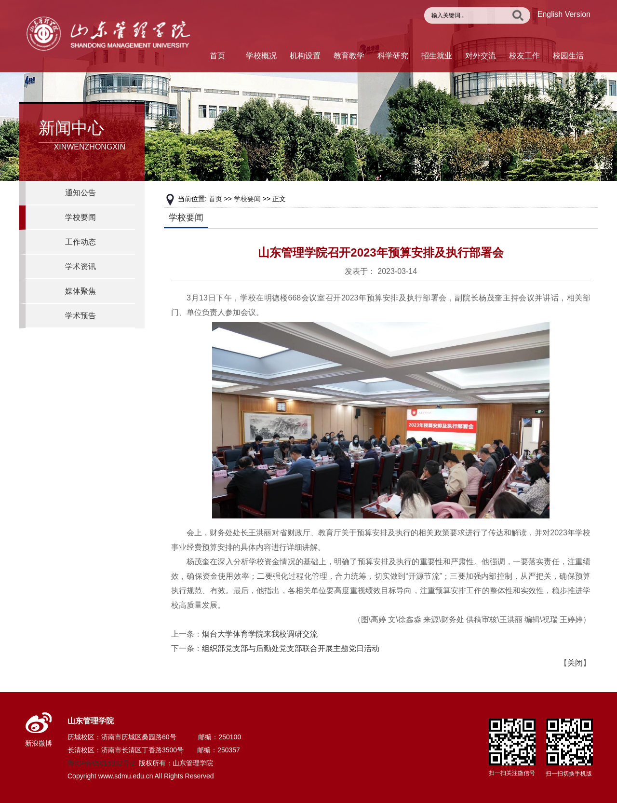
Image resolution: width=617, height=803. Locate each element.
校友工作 (524, 56)
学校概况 (261, 56)
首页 (217, 56)
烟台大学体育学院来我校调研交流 (260, 634)
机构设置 (305, 56)
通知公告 (80, 193)
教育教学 (349, 56)
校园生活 (568, 56)
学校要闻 (80, 217)
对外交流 (480, 56)
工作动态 (80, 242)
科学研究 (392, 56)
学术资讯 (80, 266)
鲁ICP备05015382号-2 (101, 763)
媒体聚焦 (80, 291)
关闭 (575, 663)
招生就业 (436, 56)
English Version (563, 14)
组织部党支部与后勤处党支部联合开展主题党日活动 (290, 648)
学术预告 (80, 316)
